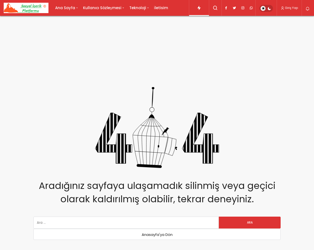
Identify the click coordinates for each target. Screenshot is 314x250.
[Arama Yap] (215, 7)
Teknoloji (137, 7)
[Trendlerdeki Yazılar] (199, 7)
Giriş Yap (289, 8)
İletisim (161, 7)
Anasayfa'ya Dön (157, 234)
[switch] (266, 8)
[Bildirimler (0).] (308, 9)
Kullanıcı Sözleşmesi (102, 7)
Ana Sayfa (65, 7)
